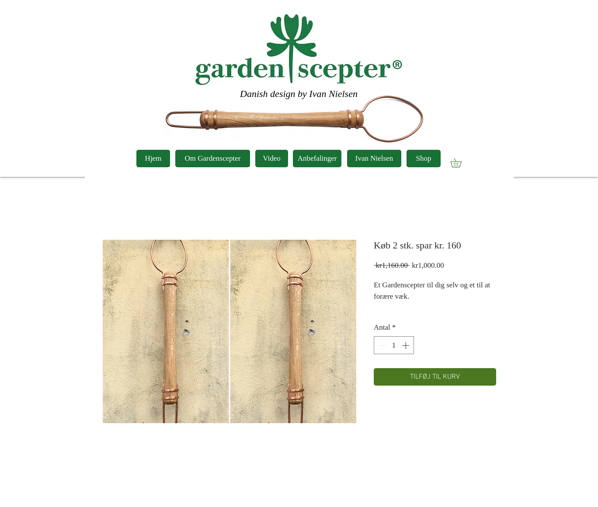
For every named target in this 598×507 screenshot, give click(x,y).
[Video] (271, 158)
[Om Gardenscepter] (212, 158)
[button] (460, 162)
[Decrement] (381, 345)
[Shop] (424, 158)
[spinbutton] (394, 345)
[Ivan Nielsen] (374, 158)
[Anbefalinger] (317, 158)
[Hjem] (153, 158)
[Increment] (406, 345)
